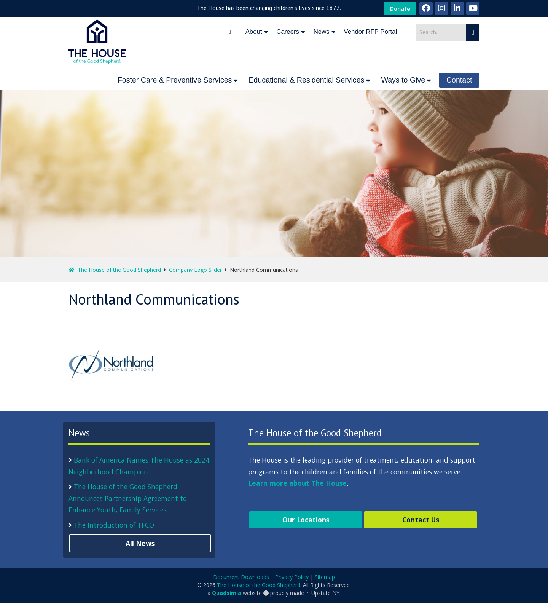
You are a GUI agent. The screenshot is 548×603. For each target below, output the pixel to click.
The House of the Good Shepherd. (259, 585)
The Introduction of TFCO (114, 525)
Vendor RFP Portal (370, 31)
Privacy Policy (292, 577)
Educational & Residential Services (306, 80)
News (322, 31)
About (253, 31)
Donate (400, 8)
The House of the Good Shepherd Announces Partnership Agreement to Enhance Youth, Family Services (127, 498)
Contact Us (420, 519)
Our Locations (305, 519)
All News (140, 543)
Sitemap (325, 577)
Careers (287, 31)
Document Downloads (241, 577)
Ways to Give (403, 80)
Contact (459, 80)
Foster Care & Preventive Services (175, 80)
